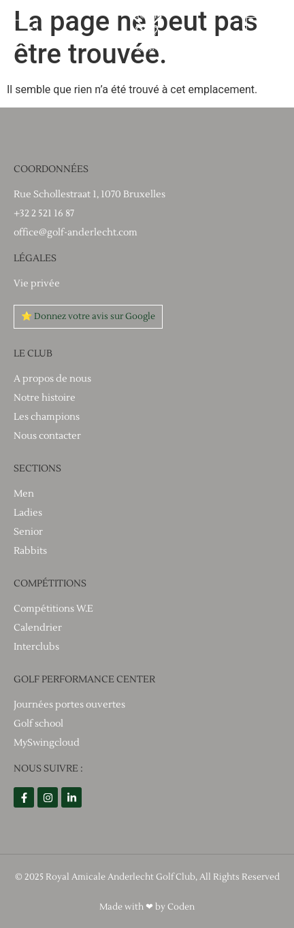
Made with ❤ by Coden (147, 906)
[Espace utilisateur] (260, 31)
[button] (25, 32)
